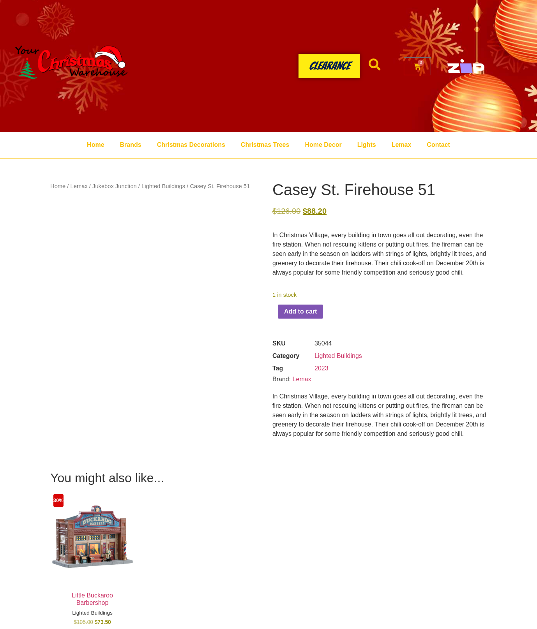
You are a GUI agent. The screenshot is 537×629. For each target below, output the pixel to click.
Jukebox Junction (114, 186)
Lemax (402, 144)
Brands (130, 144)
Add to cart (300, 311)
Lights (366, 144)
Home (95, 144)
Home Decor (323, 144)
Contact (438, 144)
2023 (321, 368)
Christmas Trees (265, 144)
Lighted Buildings (163, 186)
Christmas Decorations (191, 144)
